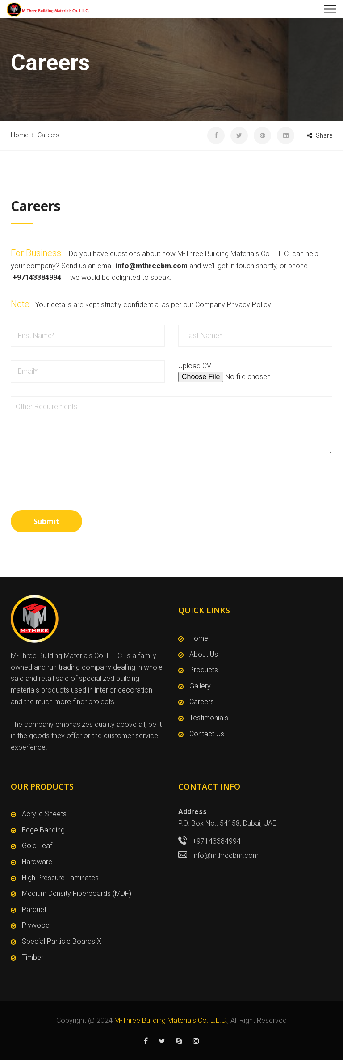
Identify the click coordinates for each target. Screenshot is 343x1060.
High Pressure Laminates (60, 878)
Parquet (34, 909)
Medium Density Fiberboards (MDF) (76, 893)
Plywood (36, 925)
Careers (201, 701)
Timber (32, 957)
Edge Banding (43, 830)
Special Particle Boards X (61, 941)
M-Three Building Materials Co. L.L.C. (170, 1020)
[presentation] (78, 497)
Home (198, 638)
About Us (203, 654)
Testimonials (208, 718)
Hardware (37, 861)
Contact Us (206, 734)
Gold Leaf (37, 845)
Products (203, 670)
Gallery (200, 686)
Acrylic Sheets (44, 814)
